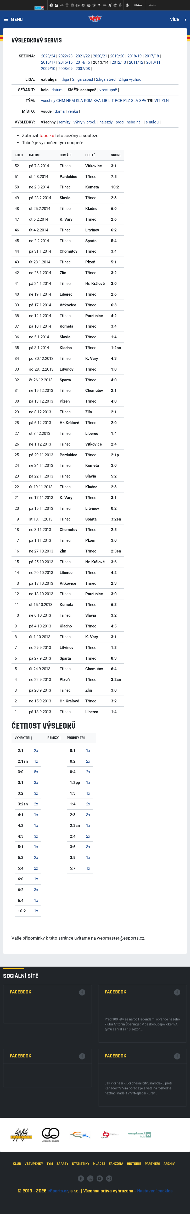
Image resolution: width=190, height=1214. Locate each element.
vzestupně (108, 89)
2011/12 (136, 62)
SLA (134, 100)
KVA (97, 100)
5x (36, 771)
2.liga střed (105, 79)
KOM (88, 100)
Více (174, 20)
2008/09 (65, 68)
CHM (60, 100)
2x (36, 750)
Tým (50, 1193)
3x (36, 782)
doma (60, 111)
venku (73, 111)
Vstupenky (34, 1193)
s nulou (152, 121)
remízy (64, 121)
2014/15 (83, 62)
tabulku (47, 135)
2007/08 (83, 68)
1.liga (64, 79)
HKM (70, 100)
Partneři (152, 1193)
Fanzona (116, 1193)
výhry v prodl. (85, 121)
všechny (48, 100)
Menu (17, 20)
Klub (17, 1193)
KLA (79, 100)
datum (57, 89)
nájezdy (106, 121)
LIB (104, 100)
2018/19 (134, 55)
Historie (134, 1193)
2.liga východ (130, 79)
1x (36, 761)
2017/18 (152, 55)
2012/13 (119, 62)
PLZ (126, 100)
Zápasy (62, 1193)
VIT (157, 100)
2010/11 (153, 62)
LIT (111, 100)
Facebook (20, 1071)
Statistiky (80, 1193)
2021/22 (83, 55)
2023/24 (48, 55)
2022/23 (65, 55)
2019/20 (117, 55)
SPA (142, 100)
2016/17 (48, 62)
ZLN (165, 100)
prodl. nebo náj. (129, 121)
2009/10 (48, 68)
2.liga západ (82, 79)
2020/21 (100, 55)
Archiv (169, 1193)
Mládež (99, 1193)
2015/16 (65, 62)
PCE (118, 100)
